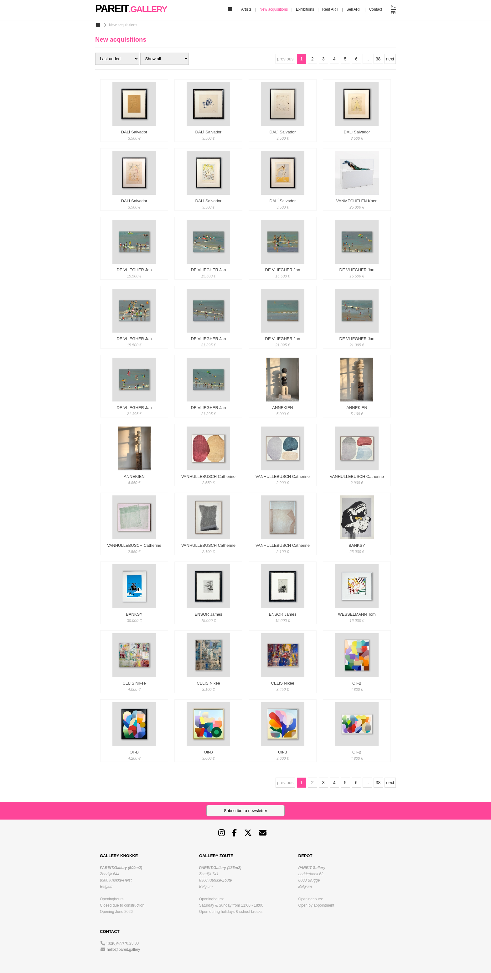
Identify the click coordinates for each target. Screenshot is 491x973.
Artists (246, 9)
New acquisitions (274, 9)
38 (378, 58)
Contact (375, 9)
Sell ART (353, 9)
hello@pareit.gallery (123, 949)
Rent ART (330, 9)
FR (393, 13)
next (390, 58)
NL (393, 6)
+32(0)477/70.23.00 (122, 943)
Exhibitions (305, 9)
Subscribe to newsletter (245, 810)
